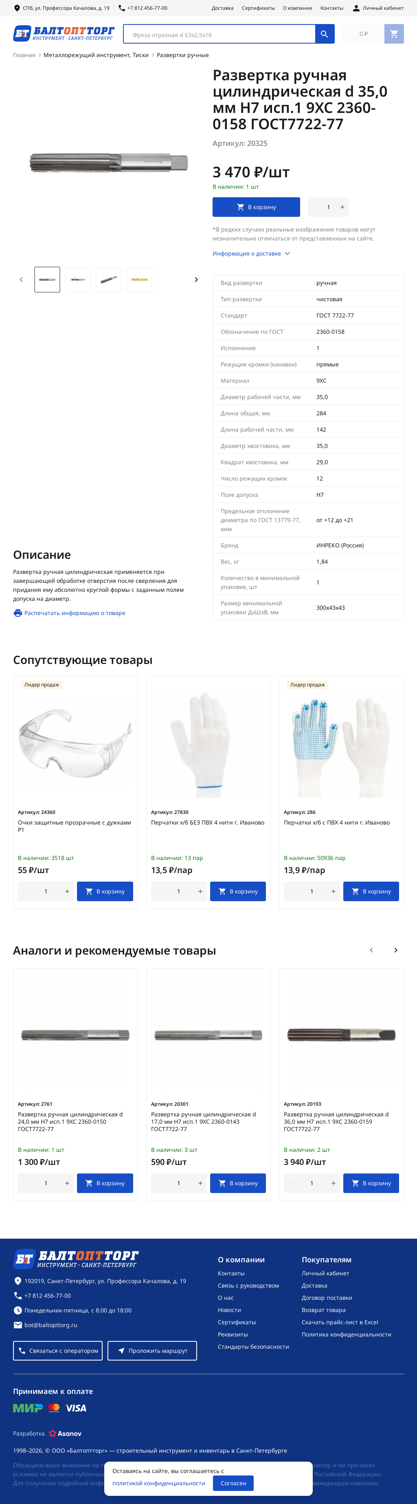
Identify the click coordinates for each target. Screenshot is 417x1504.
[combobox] (229, 36)
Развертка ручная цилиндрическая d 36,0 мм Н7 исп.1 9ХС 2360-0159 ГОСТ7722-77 (336, 1127)
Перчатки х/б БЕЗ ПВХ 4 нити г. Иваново (207, 827)
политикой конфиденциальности (158, 1483)
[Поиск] (324, 36)
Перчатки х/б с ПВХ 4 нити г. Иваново (337, 827)
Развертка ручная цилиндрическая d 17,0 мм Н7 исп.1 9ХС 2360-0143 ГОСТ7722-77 (203, 1127)
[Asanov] (65, 1433)
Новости (229, 1310)
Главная (24, 60)
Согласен (233, 1483)
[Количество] (328, 211)
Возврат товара (324, 1310)
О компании (297, 8)
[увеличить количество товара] (342, 212)
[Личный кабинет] (377, 8)
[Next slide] (196, 284)
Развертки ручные (183, 60)
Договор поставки (327, 1297)
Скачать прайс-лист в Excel (340, 1322)
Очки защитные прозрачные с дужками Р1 (74, 831)
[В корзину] (105, 896)
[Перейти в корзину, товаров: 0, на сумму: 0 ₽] (373, 36)
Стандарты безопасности (253, 1346)
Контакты (331, 8)
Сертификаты (258, 8)
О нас (226, 1297)
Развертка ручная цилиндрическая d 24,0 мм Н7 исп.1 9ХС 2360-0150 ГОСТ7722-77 (70, 1127)
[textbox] (223, 37)
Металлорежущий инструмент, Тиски (96, 60)
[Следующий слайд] (396, 955)
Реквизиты (233, 1334)
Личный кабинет (325, 1273)
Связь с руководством (248, 1285)
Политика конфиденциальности (346, 1334)
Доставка (223, 8)
